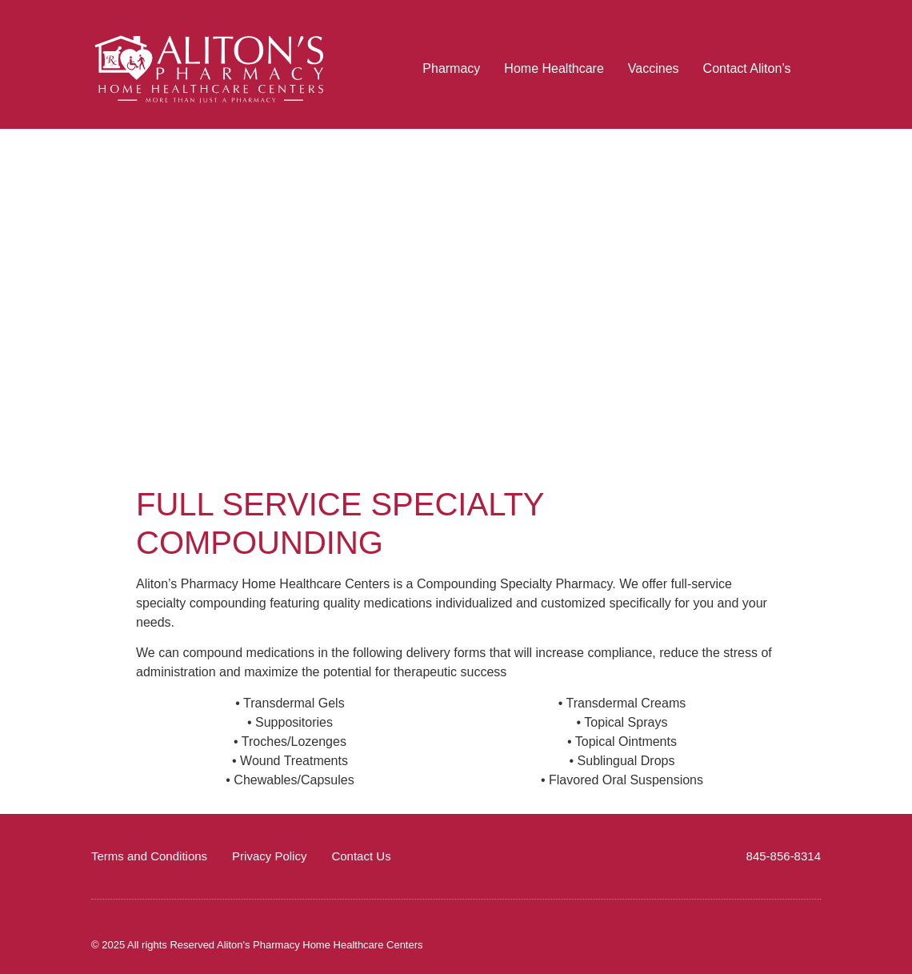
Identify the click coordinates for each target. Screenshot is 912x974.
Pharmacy (451, 68)
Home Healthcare (554, 68)
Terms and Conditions (149, 856)
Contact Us (360, 856)
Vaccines (653, 68)
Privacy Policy (269, 856)
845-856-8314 (783, 856)
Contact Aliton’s (747, 68)
